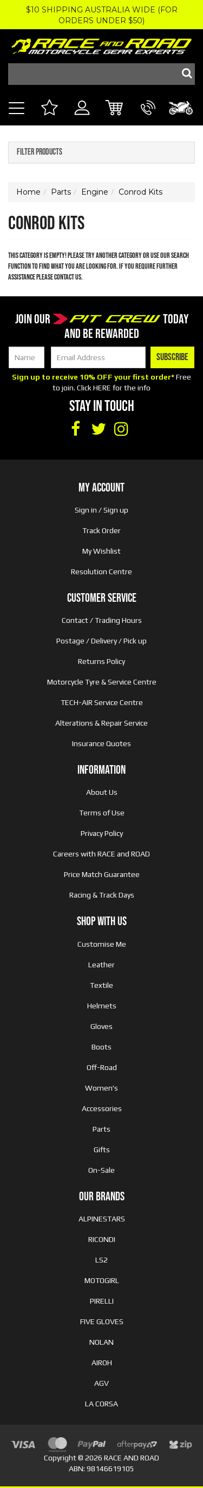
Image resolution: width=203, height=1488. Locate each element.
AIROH (101, 1362)
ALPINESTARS (101, 1218)
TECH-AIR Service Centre (102, 702)
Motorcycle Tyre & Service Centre (101, 681)
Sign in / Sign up (101, 510)
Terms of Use (102, 812)
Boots (101, 1046)
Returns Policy (101, 661)
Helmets (101, 1005)
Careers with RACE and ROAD (101, 853)
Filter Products (39, 152)
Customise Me (101, 944)
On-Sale (101, 1170)
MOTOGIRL (101, 1280)
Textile (101, 985)
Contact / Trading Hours (102, 620)
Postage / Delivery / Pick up (101, 640)
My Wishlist (101, 551)
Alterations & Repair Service (101, 723)
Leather (101, 964)
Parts (101, 1129)
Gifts (102, 1149)
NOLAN (101, 1342)
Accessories (102, 1108)
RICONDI (101, 1239)
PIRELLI (102, 1301)
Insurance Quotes (101, 743)
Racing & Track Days (101, 895)
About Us (101, 792)
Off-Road (102, 1067)
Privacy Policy (102, 833)
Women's (101, 1088)
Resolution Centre (101, 571)
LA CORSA (101, 1403)
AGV (101, 1383)
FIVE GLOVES (101, 1321)
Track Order (101, 530)
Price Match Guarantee (102, 874)
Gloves (101, 1026)
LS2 (101, 1260)
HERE (102, 387)
